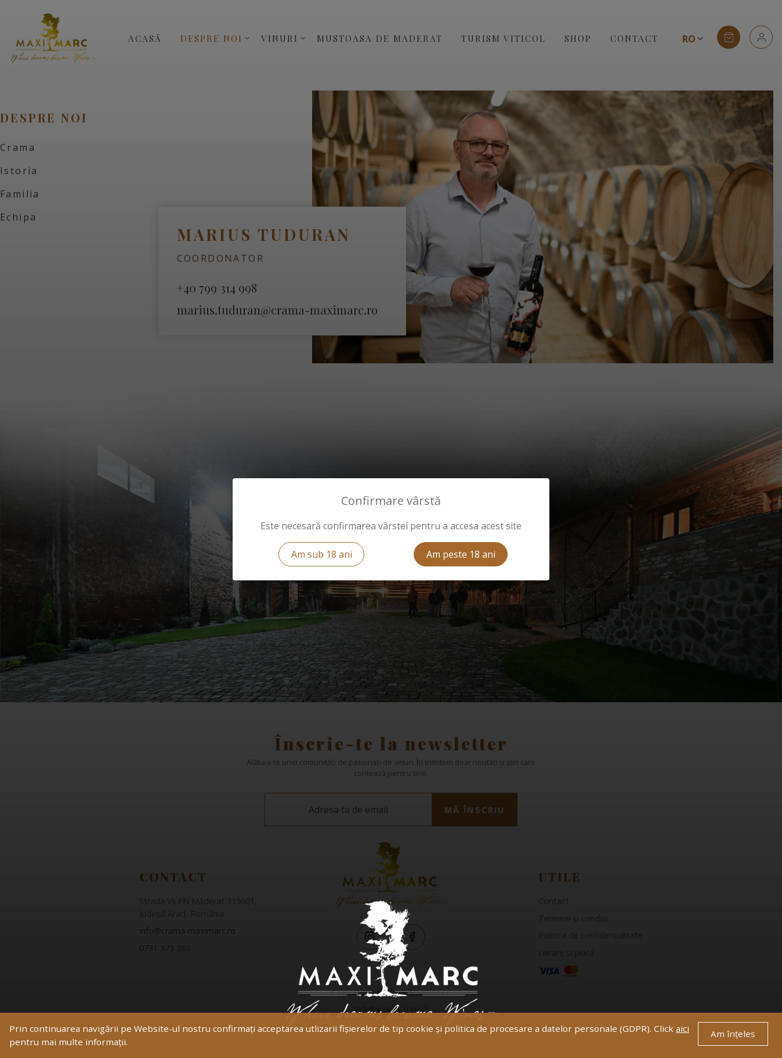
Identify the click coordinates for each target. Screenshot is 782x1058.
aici (682, 1028)
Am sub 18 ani (321, 554)
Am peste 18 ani (460, 554)
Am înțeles (733, 1033)
